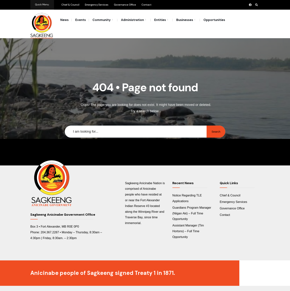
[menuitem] (103, 20)
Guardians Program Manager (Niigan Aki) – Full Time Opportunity (191, 205)
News (64, 20)
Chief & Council (70, 4)
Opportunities (214, 20)
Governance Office (125, 4)
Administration (132, 20)
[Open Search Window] (256, 4)
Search (215, 123)
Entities (160, 20)
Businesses (184, 20)
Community (101, 20)
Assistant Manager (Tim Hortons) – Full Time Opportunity (188, 223)
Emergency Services (96, 4)
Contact (146, 4)
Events (80, 20)
